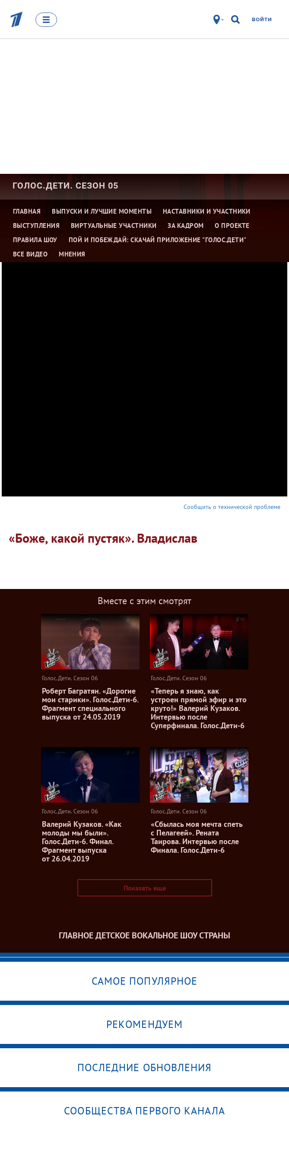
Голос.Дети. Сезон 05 (65, 185)
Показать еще (145, 887)
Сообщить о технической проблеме (232, 507)
